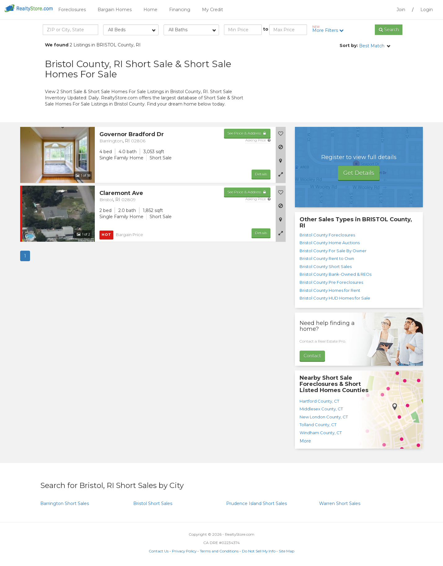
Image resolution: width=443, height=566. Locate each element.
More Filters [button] (330, 29)
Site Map (286, 551)
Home (150, 9)
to (265, 29)
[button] (281, 174)
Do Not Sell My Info (258, 551)
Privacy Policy (184, 551)
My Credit (212, 9)
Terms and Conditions (219, 551)
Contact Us (159, 551)
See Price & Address (247, 133)
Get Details (358, 173)
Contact (312, 356)
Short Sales (64, 503)
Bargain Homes (115, 9)
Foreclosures (72, 9)
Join (401, 9)
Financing (179, 9)
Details (261, 174)
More (305, 441)
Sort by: (349, 45)
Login (426, 9)
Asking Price (257, 140)
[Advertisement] (342, 85)
